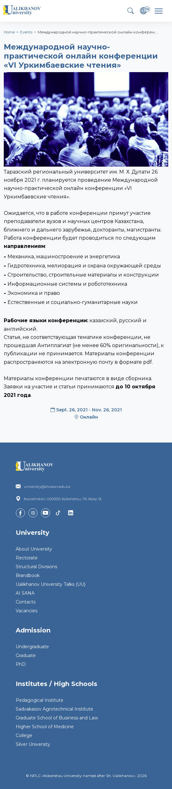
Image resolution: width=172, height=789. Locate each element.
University (32, 532)
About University (34, 549)
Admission (33, 630)
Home (9, 32)
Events (26, 32)
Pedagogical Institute (39, 700)
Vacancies (26, 611)
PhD (21, 664)
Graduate (26, 655)
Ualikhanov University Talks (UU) (50, 584)
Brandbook (28, 575)
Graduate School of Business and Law (57, 718)
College (24, 735)
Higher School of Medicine (45, 726)
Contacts (25, 602)
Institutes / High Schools (56, 684)
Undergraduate (32, 646)
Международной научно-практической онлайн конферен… (97, 32)
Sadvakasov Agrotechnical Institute (54, 709)
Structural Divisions (36, 566)
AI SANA (25, 593)
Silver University (33, 744)
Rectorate (27, 558)
